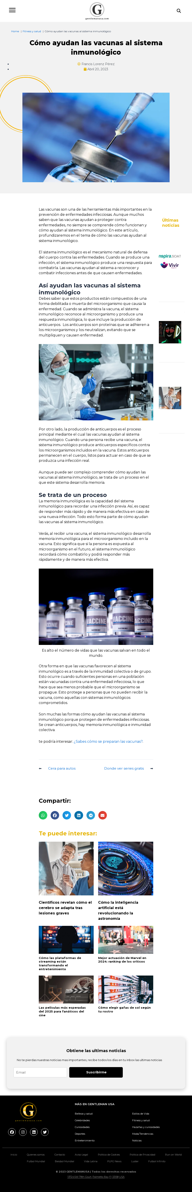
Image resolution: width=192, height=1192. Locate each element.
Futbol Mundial (36, 1161)
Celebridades (82, 1120)
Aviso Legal (81, 1154)
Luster (134, 1161)
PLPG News (114, 1161)
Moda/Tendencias (142, 1133)
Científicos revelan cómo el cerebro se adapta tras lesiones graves (65, 907)
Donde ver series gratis (124, 768)
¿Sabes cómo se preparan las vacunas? (108, 741)
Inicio (14, 1154)
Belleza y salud (84, 1113)
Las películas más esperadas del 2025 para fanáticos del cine (62, 1011)
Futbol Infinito (156, 1161)
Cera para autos (62, 768)
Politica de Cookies (109, 1154)
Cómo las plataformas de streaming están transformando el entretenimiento (60, 963)
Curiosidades (82, 1127)
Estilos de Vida (140, 1113)
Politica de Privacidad (142, 1154)
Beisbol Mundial (64, 1161)
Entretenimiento (85, 1140)
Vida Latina (90, 1161)
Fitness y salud (141, 1120)
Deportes (80, 1133)
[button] (43, 815)
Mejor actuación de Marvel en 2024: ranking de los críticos (122, 959)
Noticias (137, 1140)
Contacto (59, 1154)
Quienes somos (36, 1154)
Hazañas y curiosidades (146, 1127)
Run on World (173, 1154)
